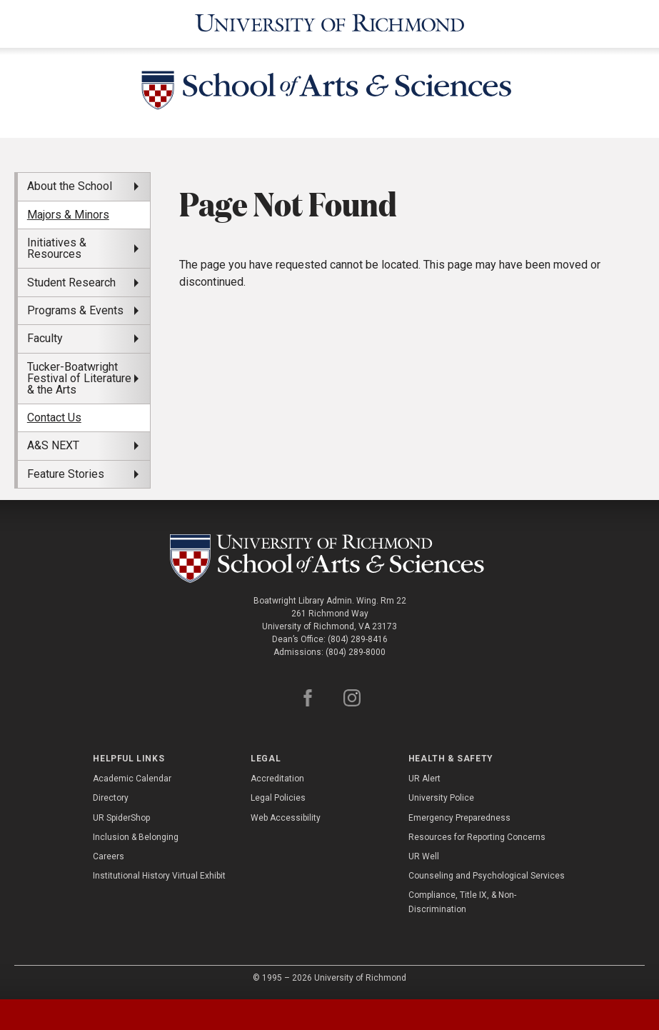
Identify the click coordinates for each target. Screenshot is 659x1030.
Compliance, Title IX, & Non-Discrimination (462, 902)
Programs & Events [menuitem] (75, 310)
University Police (441, 798)
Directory (111, 798)
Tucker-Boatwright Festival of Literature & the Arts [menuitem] (79, 378)
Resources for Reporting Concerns (476, 837)
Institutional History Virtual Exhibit (159, 876)
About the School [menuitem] (69, 186)
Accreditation (277, 779)
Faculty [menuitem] (45, 338)
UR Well (423, 856)
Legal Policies (278, 798)
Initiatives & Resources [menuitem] (56, 248)
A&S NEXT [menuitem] (53, 445)
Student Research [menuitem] (71, 282)
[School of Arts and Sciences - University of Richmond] (329, 93)
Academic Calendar (132, 779)
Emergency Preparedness (459, 818)
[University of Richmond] (330, 23)
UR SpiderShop (121, 818)
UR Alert (424, 779)
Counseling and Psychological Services (486, 876)
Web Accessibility (286, 818)
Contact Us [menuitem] (54, 417)
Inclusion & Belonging (135, 837)
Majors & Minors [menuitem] (68, 214)
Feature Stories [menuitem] (65, 474)
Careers (108, 856)
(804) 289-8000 (356, 652)
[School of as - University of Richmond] (329, 558)
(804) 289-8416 (358, 639)
